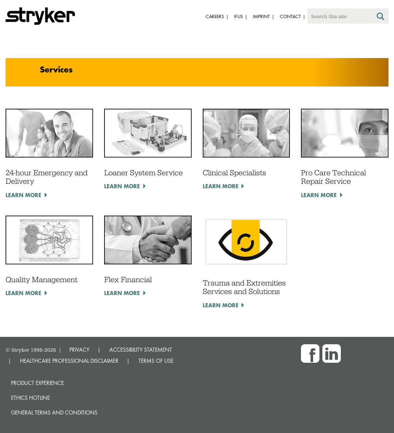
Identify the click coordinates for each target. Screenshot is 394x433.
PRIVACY (79, 349)
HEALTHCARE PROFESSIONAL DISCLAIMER (69, 360)
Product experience (37, 382)
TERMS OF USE (156, 360)
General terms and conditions (54, 412)
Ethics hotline (30, 397)
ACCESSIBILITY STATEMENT (140, 349)
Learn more (23, 195)
